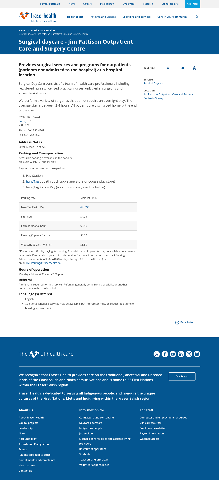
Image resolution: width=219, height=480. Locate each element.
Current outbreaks (50, 3)
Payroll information (152, 433)
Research (148, 3)
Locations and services (137, 17)
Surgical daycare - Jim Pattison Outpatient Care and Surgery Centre (54, 33)
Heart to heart (28, 465)
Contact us (25, 470)
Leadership (26, 428)
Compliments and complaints (37, 460)
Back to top (187, 322)
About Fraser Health (31, 417)
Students (84, 454)
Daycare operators (90, 423)
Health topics (75, 17)
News (72, 3)
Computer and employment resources (163, 417)
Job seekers (86, 433)
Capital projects (170, 3)
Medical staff (107, 3)
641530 (84, 207)
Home (22, 30)
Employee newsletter (153, 428)
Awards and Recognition (34, 444)
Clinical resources (150, 423)
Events (23, 449)
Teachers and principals (94, 459)
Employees (129, 3)
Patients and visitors (103, 17)
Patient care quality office (35, 454)
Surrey (23, 121)
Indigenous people (90, 428)
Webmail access (149, 439)
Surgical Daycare (153, 83)
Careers (87, 3)
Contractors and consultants (96, 417)
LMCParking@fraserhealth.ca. (43, 263)
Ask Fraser (192, 3)
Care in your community (172, 17)
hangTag (32, 181)
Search (197, 16)
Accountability (28, 439)
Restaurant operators (92, 449)
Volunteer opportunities (94, 465)
